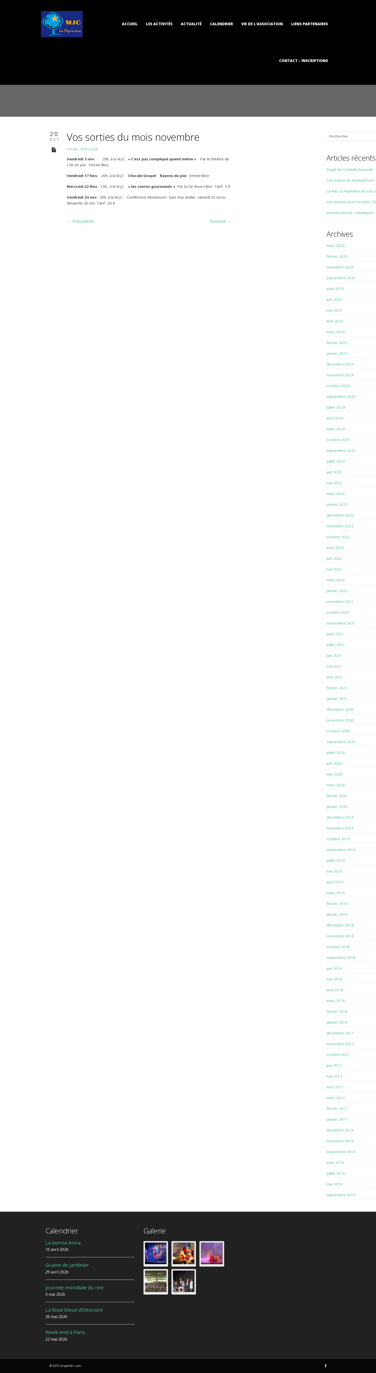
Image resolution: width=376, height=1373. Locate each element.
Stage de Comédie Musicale (276, 169)
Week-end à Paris (65, 1332)
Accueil (130, 23)
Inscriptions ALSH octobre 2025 (280, 201)
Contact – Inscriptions (303, 60)
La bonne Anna (63, 1242)
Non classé (89, 149)
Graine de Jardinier (67, 1265)
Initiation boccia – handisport (277, 212)
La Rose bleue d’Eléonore (74, 1310)
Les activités (159, 23)
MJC (75, 149)
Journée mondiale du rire (74, 1287)
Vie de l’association (262, 23)
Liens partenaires (309, 23)
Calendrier (221, 23)
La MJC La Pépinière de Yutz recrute (283, 191)
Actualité (191, 23)
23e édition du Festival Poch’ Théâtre (284, 180)
